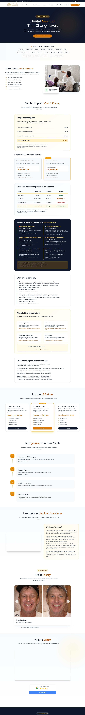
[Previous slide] (16, 601)
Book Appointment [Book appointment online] (75, 4)
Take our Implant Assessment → (42, 349)
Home (23, 4)
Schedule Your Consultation (42, 36)
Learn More (17, 428)
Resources (28, 4)
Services (45, 4)
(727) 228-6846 (76, 1)
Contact (51, 4)
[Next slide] (68, 601)
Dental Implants (37, 4)
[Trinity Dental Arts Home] (12, 5)
